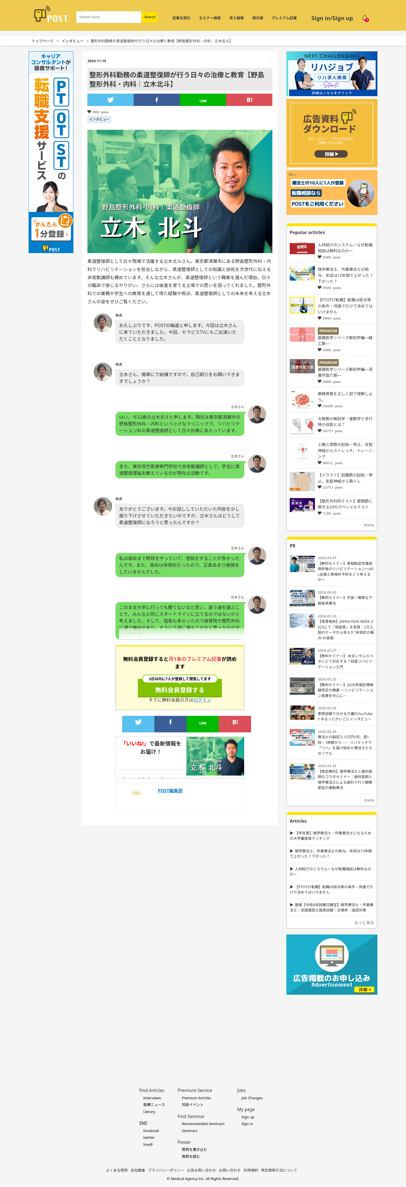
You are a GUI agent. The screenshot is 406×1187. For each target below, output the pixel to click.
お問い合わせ (230, 1170)
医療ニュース (154, 1104)
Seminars (190, 1130)
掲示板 (257, 17)
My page (246, 1109)
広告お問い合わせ (201, 1170)
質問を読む (191, 1156)
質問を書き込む (194, 1149)
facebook (151, 1130)
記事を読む (181, 17)
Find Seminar (191, 1116)
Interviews (152, 1097)
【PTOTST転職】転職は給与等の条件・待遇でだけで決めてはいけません (345, 305)
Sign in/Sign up (332, 18)
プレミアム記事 (284, 17)
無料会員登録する (180, 686)
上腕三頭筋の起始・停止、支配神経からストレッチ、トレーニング (345, 450)
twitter (148, 1137)
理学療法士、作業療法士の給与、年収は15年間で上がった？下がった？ (345, 275)
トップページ (43, 40)
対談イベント (193, 1104)
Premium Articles (196, 1097)
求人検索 (236, 17)
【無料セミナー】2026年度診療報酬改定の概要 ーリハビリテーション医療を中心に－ (345, 690)
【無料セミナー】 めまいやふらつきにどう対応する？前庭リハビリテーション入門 (345, 661)
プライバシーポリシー (166, 1170)
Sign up (248, 1116)
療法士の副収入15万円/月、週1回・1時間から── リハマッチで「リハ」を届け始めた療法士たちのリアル (345, 745)
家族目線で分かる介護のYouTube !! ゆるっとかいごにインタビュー (345, 716)
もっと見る (364, 922)
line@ (148, 1144)
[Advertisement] (331, 1033)
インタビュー (72, 40)
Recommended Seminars (203, 1123)
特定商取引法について (279, 1170)
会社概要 (138, 1170)
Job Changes (252, 1097)
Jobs (241, 1090)
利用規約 (251, 1170)
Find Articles (151, 1090)
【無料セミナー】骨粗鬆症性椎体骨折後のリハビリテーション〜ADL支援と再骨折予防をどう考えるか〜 (346, 571)
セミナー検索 (210, 17)
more (369, 524)
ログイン (202, 700)
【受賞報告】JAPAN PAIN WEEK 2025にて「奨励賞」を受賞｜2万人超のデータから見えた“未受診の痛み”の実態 (346, 629)
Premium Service (195, 1090)
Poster (184, 1142)
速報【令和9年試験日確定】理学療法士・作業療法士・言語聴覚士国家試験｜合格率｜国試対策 (331, 907)
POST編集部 (170, 791)
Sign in (247, 1123)
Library (149, 1111)
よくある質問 (117, 1170)
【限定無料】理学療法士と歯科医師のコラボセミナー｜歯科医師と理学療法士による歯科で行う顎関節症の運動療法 (345, 779)
